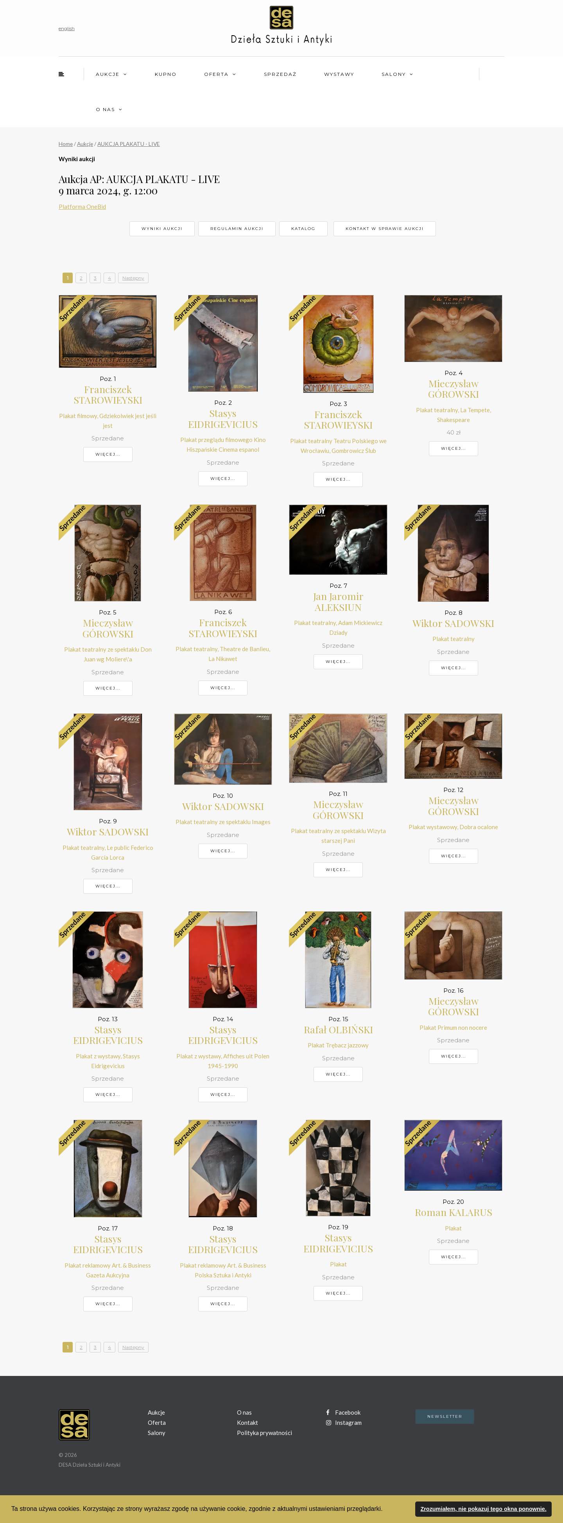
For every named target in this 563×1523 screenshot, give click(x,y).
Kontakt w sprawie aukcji (385, 228)
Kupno (166, 74)
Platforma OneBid (82, 206)
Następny (133, 278)
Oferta (216, 74)
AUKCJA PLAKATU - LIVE (128, 143)
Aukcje (108, 74)
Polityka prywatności (264, 1432)
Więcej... (107, 454)
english (67, 28)
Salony (394, 74)
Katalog (303, 228)
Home (66, 143)
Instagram (344, 1422)
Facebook (343, 1412)
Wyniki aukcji (162, 228)
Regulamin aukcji (237, 228)
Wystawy (339, 74)
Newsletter (444, 1416)
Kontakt (247, 1422)
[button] (385, 1510)
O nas (105, 109)
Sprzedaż (280, 74)
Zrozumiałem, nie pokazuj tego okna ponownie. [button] (483, 1509)
